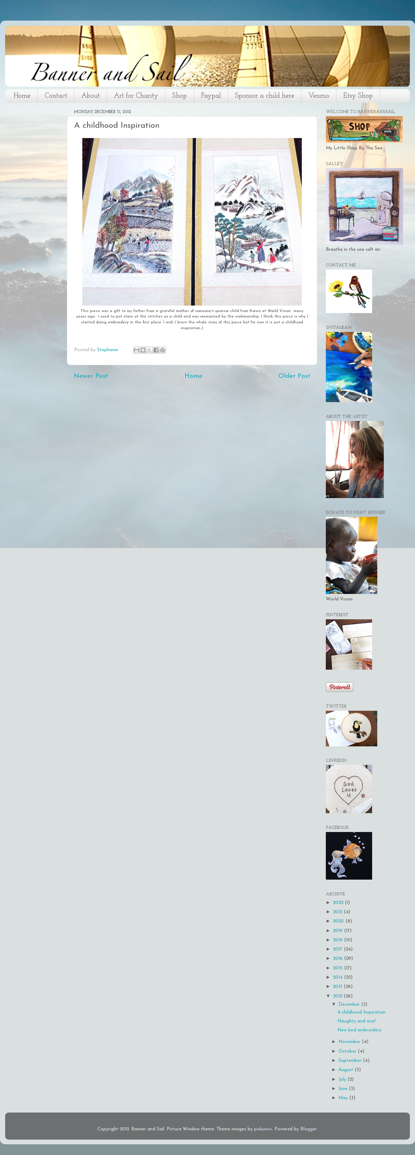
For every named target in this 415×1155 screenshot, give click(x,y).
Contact (56, 95)
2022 (339, 903)
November (350, 1042)
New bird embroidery (359, 1030)
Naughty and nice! (356, 1021)
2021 (338, 912)
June (344, 1088)
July (343, 1079)
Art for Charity (136, 95)
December (350, 1004)
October (348, 1051)
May (344, 1098)
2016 (338, 958)
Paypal (211, 95)
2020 (339, 921)
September (351, 1060)
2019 (338, 931)
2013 (338, 986)
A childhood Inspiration (361, 1012)
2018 (338, 940)
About (90, 95)
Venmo (318, 95)
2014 (338, 977)
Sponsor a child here (264, 95)
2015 (338, 968)
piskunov (263, 1129)
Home (22, 95)
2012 (338, 996)
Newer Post (91, 376)
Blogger (308, 1129)
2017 (338, 949)
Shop (179, 95)
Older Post (294, 376)
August (347, 1070)
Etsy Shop (358, 95)
